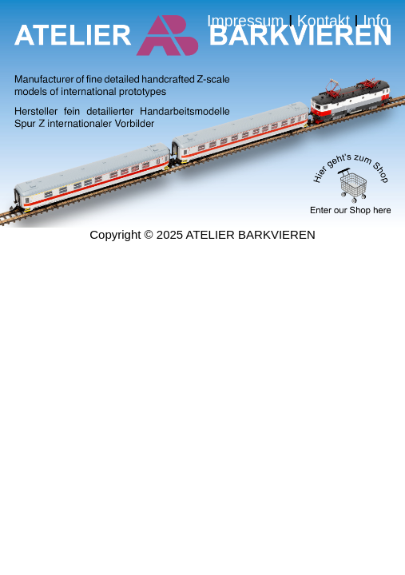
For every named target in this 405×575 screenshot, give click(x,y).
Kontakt (327, 41)
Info (214, 90)
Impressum (111, 41)
